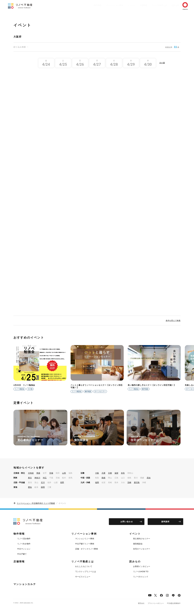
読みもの (171, 5)
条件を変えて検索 (173, 320)
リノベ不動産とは (154, 5)
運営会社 (141, 603)
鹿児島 (137, 482)
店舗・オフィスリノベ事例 (86, 549)
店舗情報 (137, 5)
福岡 (97, 482)
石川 (43, 482)
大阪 (97, 473)
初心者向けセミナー (141, 539)
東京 (30, 478)
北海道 (31, 473)
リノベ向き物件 (23, 544)
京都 (110, 473)
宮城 (51, 473)
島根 (103, 478)
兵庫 (103, 473)
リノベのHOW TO (140, 571)
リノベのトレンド (140, 577)
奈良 (123, 473)
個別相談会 (138, 544)
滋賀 (116, 473)
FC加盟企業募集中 (174, 603)
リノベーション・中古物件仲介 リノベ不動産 (36, 503)
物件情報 (87, 5)
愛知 (30, 487)
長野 (62, 482)
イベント (123, 5)
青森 (38, 473)
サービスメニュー (82, 577)
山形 (64, 473)
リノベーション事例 (105, 5)
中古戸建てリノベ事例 (84, 544)
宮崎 (129, 482)
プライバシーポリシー (156, 603)
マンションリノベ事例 (84, 539)
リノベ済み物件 (23, 539)
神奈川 (37, 478)
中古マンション (23, 549)
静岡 (43, 487)
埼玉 (45, 478)
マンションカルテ (24, 584)
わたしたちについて (83, 566)
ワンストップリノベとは (85, 571)
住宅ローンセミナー (141, 549)
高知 (148, 478)
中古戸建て (22, 554)
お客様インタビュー (141, 566)
